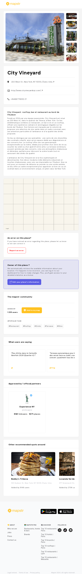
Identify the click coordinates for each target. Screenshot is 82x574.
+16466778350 (18, 99)
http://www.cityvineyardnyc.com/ (27, 90)
